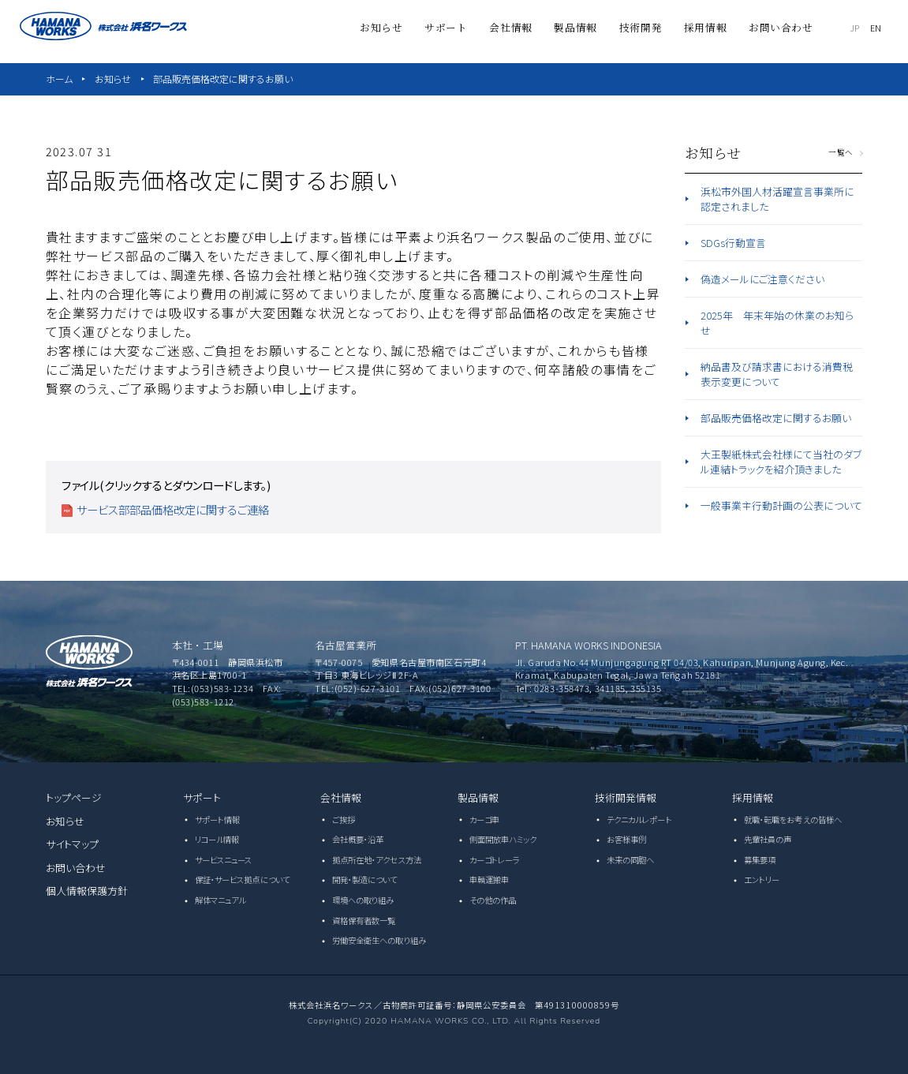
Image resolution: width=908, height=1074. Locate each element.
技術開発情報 (626, 797)
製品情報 (478, 797)
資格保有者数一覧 (364, 920)
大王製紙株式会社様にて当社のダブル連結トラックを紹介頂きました (781, 462)
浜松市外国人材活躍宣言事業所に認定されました (777, 199)
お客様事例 (627, 839)
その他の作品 (493, 900)
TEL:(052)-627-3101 (357, 688)
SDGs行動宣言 (733, 242)
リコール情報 (217, 839)
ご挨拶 (343, 819)
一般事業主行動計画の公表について (781, 505)
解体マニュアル (220, 900)
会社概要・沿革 (358, 839)
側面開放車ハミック (503, 839)
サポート (202, 797)
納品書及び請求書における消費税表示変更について (777, 374)
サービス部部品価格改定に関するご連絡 (173, 509)
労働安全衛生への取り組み (379, 940)
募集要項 (759, 860)
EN (877, 27)
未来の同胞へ (631, 860)
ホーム (59, 78)
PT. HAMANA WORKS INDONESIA (588, 645)
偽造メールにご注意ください (762, 278)
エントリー (762, 879)
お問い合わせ (76, 867)
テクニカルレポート (639, 819)
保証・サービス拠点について (242, 879)
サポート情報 (218, 819)
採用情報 (753, 797)
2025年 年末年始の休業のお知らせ (777, 323)
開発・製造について (365, 879)
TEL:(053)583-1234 (213, 688)
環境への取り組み (363, 900)
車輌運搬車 (489, 879)
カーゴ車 (484, 819)
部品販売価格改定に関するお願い (223, 78)
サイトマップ (72, 843)
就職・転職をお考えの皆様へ (793, 819)
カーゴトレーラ (495, 860)
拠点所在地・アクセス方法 (376, 860)
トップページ (74, 797)
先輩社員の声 (768, 839)
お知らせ (113, 78)
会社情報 (341, 797)
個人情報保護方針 (87, 890)
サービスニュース (223, 860)
